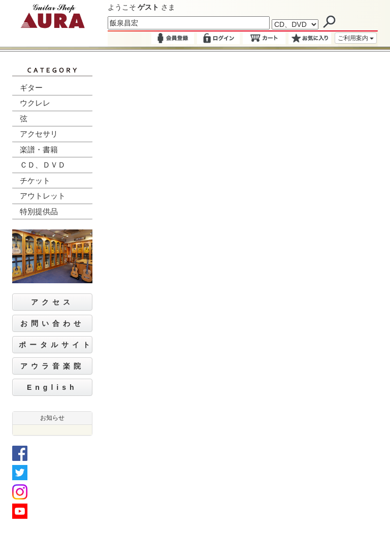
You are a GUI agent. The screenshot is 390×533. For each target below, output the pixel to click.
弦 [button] (23, 118)
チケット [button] (35, 180)
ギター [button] (31, 87)
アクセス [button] (52, 302)
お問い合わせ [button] (52, 323)
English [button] (52, 387)
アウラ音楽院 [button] (52, 366)
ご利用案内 (356, 38)
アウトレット (43, 195)
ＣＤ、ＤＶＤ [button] (43, 164)
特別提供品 (39, 211)
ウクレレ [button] (35, 102)
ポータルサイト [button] (55, 345)
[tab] (52, 88)
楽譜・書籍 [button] (39, 149)
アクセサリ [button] (39, 133)
